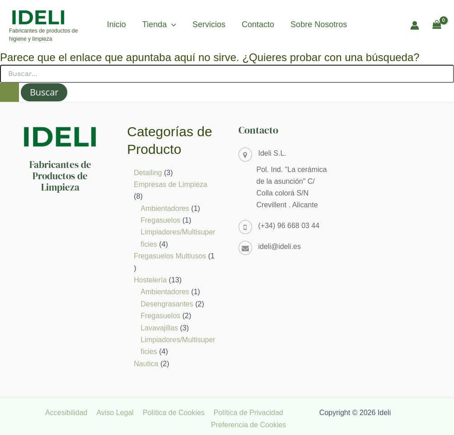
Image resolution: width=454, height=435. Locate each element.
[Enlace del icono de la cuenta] (414, 25)
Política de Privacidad (249, 412)
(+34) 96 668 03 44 (289, 225)
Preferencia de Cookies (249, 425)
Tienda (159, 24)
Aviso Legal (119, 412)
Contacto (258, 24)
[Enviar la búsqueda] (9, 92)
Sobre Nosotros (318, 24)
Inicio (116, 24)
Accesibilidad (72, 412)
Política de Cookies (176, 412)
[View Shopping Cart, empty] (436, 25)
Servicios (208, 24)
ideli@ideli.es (279, 246)
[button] (171, 24)
